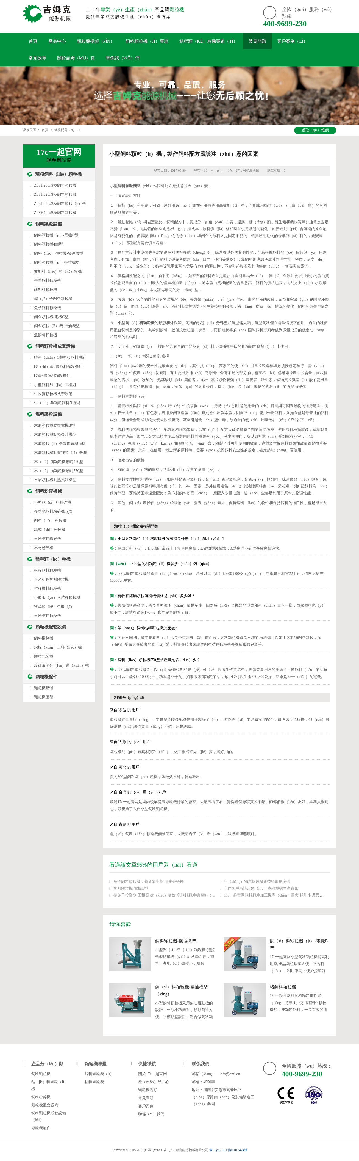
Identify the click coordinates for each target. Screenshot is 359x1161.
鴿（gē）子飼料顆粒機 (53, 299)
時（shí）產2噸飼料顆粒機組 (58, 367)
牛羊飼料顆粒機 (47, 280)
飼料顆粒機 (41, 1074)
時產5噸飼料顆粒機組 (52, 376)
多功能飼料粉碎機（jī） (54, 511)
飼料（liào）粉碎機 (50, 521)
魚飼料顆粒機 (45, 335)
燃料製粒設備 (48, 414)
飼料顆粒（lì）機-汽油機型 (57, 326)
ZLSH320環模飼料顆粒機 (55, 194)
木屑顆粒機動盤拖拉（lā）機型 (60, 453)
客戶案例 (146, 1106)
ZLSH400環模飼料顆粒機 (55, 213)
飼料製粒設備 (48, 224)
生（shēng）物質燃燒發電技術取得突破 (257, 881)
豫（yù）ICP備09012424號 (228, 1150)
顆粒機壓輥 (43, 688)
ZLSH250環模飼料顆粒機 (55, 185)
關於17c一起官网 (152, 1074)
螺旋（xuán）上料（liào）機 (58, 647)
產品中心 (57, 41)
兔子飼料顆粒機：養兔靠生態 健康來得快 (148, 881)
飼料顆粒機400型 (48, 244)
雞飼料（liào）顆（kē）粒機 (58, 271)
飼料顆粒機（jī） (99, 1074)
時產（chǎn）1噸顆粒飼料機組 (60, 357)
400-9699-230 (285, 23)
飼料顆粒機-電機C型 (130, 888)
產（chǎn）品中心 (153, 1082)
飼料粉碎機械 (48, 491)
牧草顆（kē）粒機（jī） (54, 607)
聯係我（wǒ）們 (123, 58)
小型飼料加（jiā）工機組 (55, 385)
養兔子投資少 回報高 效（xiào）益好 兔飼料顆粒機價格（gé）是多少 (171, 895)
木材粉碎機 (43, 548)
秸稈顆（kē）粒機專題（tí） (208, 41)
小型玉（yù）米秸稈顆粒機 (57, 597)
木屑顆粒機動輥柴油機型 (55, 434)
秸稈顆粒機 (94, 1082)
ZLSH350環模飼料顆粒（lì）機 (60, 204)
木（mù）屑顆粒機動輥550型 (58, 471)
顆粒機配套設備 (50, 627)
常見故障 (37, 58)
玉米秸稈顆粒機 (47, 616)
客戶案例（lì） (292, 41)
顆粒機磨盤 (43, 697)
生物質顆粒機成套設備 (53, 394)
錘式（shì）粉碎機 (49, 530)
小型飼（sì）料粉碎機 (52, 502)
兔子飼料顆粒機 (47, 308)
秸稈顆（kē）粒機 (53, 559)
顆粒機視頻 (147, 1090)
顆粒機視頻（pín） (96, 41)
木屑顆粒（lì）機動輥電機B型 (59, 444)
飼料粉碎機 (41, 1097)
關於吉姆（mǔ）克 (76, 58)
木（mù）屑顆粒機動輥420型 (58, 462)
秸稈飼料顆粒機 (47, 570)
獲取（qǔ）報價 (315, 130)
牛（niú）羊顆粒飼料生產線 (57, 403)
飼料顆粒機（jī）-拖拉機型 (57, 262)
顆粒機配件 (46, 676)
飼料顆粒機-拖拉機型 (175, 941)
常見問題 (257, 41)
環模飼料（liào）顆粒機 (58, 174)
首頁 (33, 41)
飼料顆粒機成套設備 (55, 346)
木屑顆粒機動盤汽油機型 (55, 480)
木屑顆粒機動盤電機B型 (54, 425)
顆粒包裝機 (43, 656)
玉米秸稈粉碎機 (47, 539)
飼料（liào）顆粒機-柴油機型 (59, 253)
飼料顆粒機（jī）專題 (147, 41)
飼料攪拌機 (43, 638)
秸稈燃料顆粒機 (47, 588)
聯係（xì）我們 (151, 1114)
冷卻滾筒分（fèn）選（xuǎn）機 (61, 665)
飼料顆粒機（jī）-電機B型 (56, 235)
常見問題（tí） (65, 130)
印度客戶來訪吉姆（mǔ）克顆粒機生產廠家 (261, 888)
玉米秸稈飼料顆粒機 (51, 579)
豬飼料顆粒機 (283, 986)
